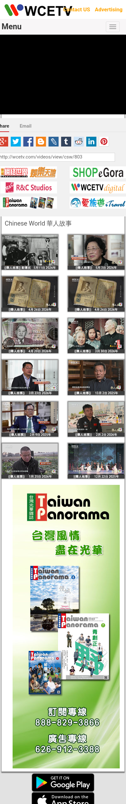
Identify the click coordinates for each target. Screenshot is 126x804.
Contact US (76, 9)
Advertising (109, 9)
